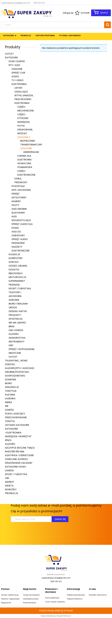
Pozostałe (18, 186)
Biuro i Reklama (18, 303)
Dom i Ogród (17, 61)
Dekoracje (12, 387)
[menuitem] (8, 35)
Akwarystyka (17, 337)
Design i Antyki (18, 311)
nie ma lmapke (17, 322)
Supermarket (17, 281)
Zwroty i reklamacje (9, 595)
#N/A (8, 440)
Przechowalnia (29, 602)
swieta (9, 485)
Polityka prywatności (76, 595)
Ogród (9, 410)
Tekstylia (10, 391)
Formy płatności (52, 598)
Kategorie (11, 57)
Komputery (16, 258)
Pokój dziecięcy (15, 413)
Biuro (8, 383)
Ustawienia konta (30, 599)
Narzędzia (23, 122)
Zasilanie (17, 69)
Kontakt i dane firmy (98, 595)
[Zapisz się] (60, 519)
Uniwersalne (31, 152)
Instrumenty (16, 341)
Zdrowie (14, 300)
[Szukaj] (107, 24)
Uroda (13, 307)
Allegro (14, 334)
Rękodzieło (15, 273)
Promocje (11, 493)
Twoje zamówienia (31, 595)
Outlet (9, 53)
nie (6, 406)
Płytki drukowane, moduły (25, 129)
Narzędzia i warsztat (18, 436)
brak (12, 326)
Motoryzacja (17, 277)
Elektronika (19, 84)
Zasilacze (25, 148)
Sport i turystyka (20, 288)
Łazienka (10, 398)
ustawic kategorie (17, 425)
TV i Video (17, 80)
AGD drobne (19, 209)
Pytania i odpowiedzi (10, 599)
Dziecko (14, 262)
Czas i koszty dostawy (55, 602)
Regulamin (6, 602)
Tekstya (10, 421)
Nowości (10, 489)
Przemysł (14, 284)
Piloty (15, 205)
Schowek (85, 12)
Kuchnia (10, 394)
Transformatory (31, 144)
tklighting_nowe (16, 360)
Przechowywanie (16, 417)
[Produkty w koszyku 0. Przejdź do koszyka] (101, 12)
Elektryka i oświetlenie (19, 455)
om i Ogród (16, 330)
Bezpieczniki (27, 140)
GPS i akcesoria (21, 190)
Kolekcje (14, 254)
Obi (7, 478)
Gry (11, 345)
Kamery (16, 201)
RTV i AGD (14, 65)
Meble (8, 402)
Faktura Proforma (74, 599)
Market (9, 482)
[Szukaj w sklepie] (53, 25)
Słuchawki (18, 212)
